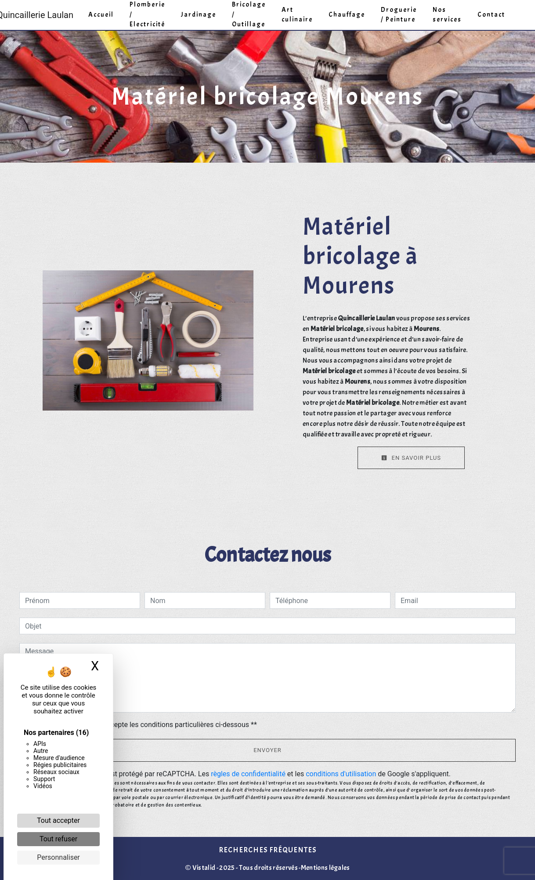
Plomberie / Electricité (147, 14)
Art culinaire (297, 15)
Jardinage (198, 15)
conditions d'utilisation (341, 774)
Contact (491, 15)
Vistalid (204, 867)
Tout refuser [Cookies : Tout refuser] (58, 839)
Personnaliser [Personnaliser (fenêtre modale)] (58, 857)
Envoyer (267, 750)
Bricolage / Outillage (249, 14)
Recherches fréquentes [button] (267, 850)
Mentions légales (325, 867)
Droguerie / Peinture (399, 15)
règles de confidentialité (248, 774)
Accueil (101, 15)
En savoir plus (411, 458)
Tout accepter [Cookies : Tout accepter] (58, 820)
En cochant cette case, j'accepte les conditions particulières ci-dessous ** (142, 724)
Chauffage (347, 15)
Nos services (447, 15)
